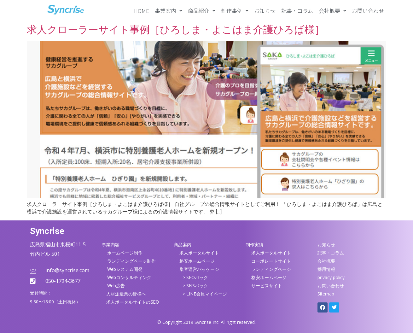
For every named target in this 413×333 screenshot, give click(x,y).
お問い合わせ (368, 11)
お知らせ (265, 11)
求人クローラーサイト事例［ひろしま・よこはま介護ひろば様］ (176, 30)
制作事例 (234, 11)
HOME (141, 11)
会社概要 (332, 11)
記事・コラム (297, 11)
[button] (168, 10)
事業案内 (168, 11)
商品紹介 (201, 11)
